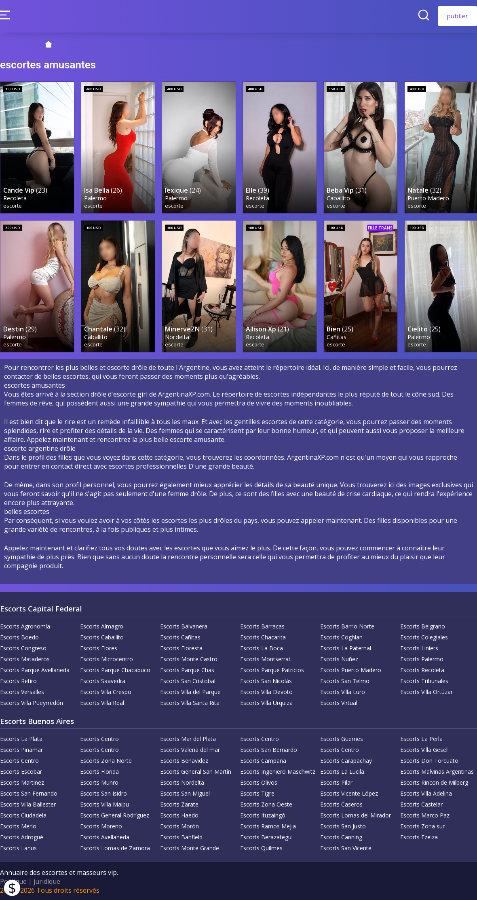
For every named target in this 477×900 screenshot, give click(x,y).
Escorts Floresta (181, 647)
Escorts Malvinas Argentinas (437, 771)
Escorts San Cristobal (187, 680)
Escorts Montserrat (265, 658)
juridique (47, 880)
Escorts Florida (99, 771)
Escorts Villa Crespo (105, 691)
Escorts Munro (99, 781)
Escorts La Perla (421, 738)
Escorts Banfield (181, 836)
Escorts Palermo (421, 658)
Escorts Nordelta (182, 781)
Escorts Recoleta (422, 669)
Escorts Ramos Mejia (268, 825)
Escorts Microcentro (106, 658)
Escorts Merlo (18, 825)
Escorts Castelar (421, 803)
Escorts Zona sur (422, 825)
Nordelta (177, 336)
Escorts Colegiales (424, 636)
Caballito (338, 198)
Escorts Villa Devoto (266, 691)
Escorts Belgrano (422, 625)
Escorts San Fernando (28, 792)
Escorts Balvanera (183, 625)
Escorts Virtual (338, 702)
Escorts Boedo (19, 636)
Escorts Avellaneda (104, 836)
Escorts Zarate (179, 803)
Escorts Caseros (341, 803)
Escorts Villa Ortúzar (426, 691)
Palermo (95, 198)
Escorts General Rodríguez (114, 814)
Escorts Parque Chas (187, 669)
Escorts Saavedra (102, 680)
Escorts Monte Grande (189, 847)
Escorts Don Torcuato (429, 760)
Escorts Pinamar (21, 749)
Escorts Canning (341, 836)
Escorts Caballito (102, 636)
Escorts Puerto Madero (350, 669)
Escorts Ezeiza (419, 836)
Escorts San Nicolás (266, 680)
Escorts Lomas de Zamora (115, 847)
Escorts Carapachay (346, 760)
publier (457, 16)
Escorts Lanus (18, 847)
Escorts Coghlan (341, 636)
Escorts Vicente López (349, 792)
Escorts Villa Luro (342, 691)
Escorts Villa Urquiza (266, 702)
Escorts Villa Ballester (28, 803)
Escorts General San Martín (195, 771)
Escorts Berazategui (266, 836)
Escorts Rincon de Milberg (434, 781)
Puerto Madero (428, 198)
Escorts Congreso (23, 647)
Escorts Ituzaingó (262, 814)
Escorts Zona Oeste (266, 803)
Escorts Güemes (341, 738)
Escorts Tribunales (424, 680)
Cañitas (336, 336)
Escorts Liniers (419, 647)
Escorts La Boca (261, 647)
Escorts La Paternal (345, 647)
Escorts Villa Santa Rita (190, 702)
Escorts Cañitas (180, 636)
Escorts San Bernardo (268, 749)
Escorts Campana (263, 760)
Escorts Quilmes (261, 847)
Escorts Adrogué (21, 836)
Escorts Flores (98, 647)
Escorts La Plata (21, 738)
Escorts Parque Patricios (272, 669)
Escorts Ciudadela (23, 814)
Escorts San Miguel (185, 792)
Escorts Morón (179, 825)
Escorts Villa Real (102, 702)
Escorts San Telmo (344, 680)
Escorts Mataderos (25, 658)
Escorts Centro (99, 738)
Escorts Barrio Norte (347, 625)
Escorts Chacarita (263, 636)
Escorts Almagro (101, 625)
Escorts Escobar (21, 771)
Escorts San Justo (343, 825)
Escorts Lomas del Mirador (355, 814)
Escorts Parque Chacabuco (115, 669)
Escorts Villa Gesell (424, 749)
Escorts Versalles (22, 691)
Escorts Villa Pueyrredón (31, 702)
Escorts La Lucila (342, 771)
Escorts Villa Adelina (426, 792)
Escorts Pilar (336, 781)
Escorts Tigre (257, 792)
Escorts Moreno (101, 825)
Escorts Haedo (179, 814)
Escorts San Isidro (103, 792)
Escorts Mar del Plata (188, 738)
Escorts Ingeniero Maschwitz (277, 771)
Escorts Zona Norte (106, 760)
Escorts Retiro (18, 680)
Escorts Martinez (22, 781)
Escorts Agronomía (25, 625)
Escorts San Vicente (345, 847)
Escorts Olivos (258, 781)
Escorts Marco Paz (425, 814)
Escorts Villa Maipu (104, 803)
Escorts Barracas (262, 625)
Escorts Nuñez (339, 658)
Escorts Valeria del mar (190, 749)
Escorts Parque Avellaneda (35, 669)
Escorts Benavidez (184, 760)
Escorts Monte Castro (188, 658)
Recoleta (15, 198)
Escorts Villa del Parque (190, 691)
